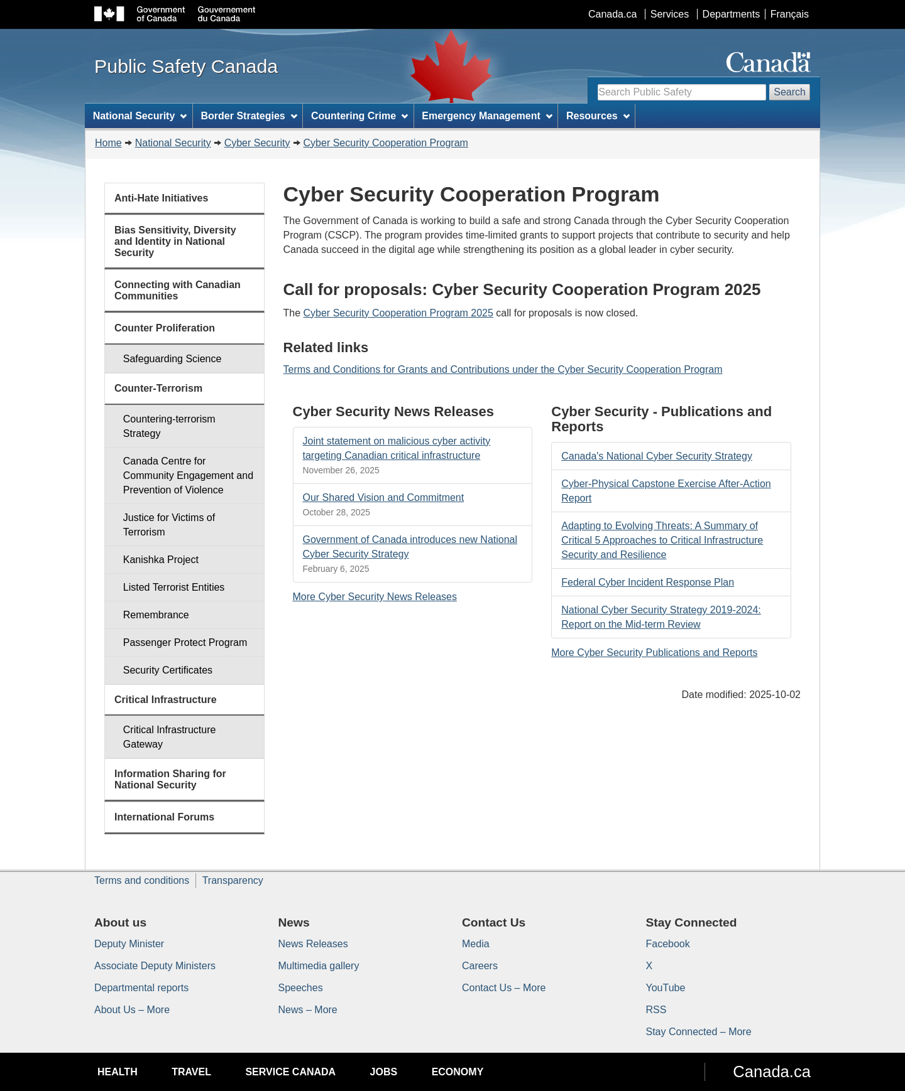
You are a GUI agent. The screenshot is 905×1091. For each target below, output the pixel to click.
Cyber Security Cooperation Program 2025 (398, 313)
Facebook (668, 943)
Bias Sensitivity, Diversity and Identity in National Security (175, 241)
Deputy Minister (129, 943)
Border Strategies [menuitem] (249, 115)
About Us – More (132, 1009)
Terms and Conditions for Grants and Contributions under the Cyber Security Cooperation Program (503, 369)
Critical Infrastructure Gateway (169, 737)
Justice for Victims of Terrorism (169, 524)
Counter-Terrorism (158, 388)
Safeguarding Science (172, 358)
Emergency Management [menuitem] (487, 115)
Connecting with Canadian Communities (177, 290)
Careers (480, 965)
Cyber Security (257, 142)
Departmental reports (141, 987)
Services (669, 14)
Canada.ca (612, 14)
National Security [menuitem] (140, 115)
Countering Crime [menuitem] (359, 115)
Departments (731, 14)
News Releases (313, 943)
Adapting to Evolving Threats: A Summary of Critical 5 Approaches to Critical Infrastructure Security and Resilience (662, 540)
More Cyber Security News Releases (375, 596)
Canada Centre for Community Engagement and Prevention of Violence (188, 475)
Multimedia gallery (318, 965)
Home (108, 142)
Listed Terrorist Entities (174, 587)
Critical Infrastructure (165, 699)
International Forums (164, 817)
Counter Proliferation (164, 328)
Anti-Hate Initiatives (161, 198)
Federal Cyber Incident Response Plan (647, 582)
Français (790, 14)
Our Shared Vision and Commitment (383, 497)
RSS (656, 1009)
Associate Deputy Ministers (155, 965)
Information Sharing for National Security (170, 779)
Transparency (232, 880)
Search (790, 92)
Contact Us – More (504, 987)
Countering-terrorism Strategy (169, 426)
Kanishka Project (161, 559)
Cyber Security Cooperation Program (386, 142)
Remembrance (156, 615)
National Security (173, 142)
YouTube (666, 987)
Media (476, 943)
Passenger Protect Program (185, 642)
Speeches (300, 987)
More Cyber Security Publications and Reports (654, 652)
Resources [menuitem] (598, 115)
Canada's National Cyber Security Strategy (656, 456)
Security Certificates (167, 670)
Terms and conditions (141, 880)
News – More (307, 1009)
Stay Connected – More (699, 1031)
